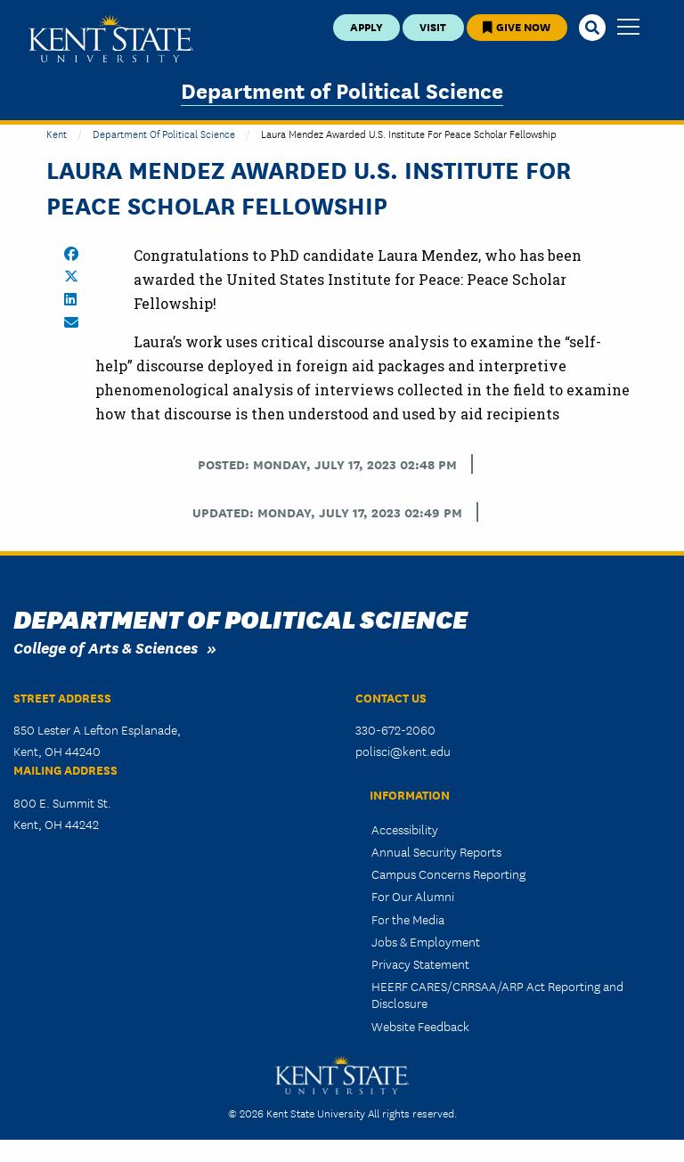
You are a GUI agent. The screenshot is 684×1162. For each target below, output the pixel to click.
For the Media (407, 919)
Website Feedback (420, 1026)
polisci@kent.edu (403, 750)
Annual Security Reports (436, 851)
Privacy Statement (420, 963)
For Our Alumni (412, 896)
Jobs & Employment (425, 941)
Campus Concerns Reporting (448, 873)
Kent (56, 133)
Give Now (516, 26)
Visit (432, 26)
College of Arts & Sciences (105, 647)
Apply (366, 26)
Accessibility (404, 829)
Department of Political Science (342, 89)
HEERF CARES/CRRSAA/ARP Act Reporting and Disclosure (497, 994)
